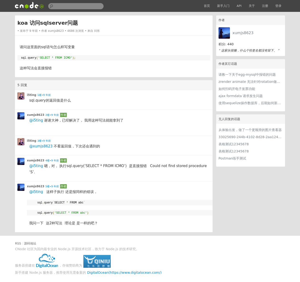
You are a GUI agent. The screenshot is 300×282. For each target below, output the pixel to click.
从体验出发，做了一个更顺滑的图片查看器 (250, 130)
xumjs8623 (242, 33)
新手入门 (223, 6)
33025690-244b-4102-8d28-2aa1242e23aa (251, 137)
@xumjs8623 (40, 146)
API (239, 6)
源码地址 (30, 243)
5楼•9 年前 (52, 186)
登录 (278, 6)
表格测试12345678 (234, 144)
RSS (18, 243)
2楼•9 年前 (52, 115)
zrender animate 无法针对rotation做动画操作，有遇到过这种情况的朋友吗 (251, 82)
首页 (207, 6)
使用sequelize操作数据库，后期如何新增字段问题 (251, 103)
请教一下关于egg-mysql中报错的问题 (247, 74)
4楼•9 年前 (52, 160)
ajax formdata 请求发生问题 (241, 96)
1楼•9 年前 (44, 95)
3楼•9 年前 (44, 140)
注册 (265, 6)
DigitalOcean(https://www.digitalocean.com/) (124, 272)
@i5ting (36, 120)
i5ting (31, 95)
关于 (252, 6)
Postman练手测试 (232, 158)
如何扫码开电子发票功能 (237, 89)
